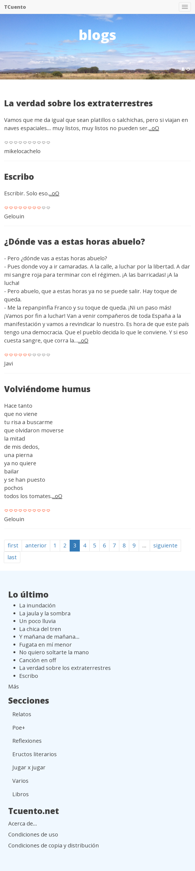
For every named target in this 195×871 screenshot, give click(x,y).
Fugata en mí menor (45, 644)
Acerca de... (22, 823)
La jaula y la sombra (44, 613)
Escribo (19, 176)
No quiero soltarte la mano (54, 652)
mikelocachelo (22, 151)
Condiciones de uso (33, 834)
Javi (8, 363)
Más (13, 686)
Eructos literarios (34, 754)
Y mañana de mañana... (49, 636)
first (13, 545)
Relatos (21, 714)
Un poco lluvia (37, 621)
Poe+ (18, 727)
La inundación (37, 605)
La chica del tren (40, 629)
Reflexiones (27, 740)
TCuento (15, 7)
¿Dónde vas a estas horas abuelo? (74, 241)
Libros (20, 794)
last (12, 557)
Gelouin (14, 216)
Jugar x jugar (29, 767)
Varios (20, 780)
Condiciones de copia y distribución (53, 845)
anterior (36, 545)
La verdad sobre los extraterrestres (78, 103)
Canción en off (37, 660)
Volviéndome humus (47, 389)
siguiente (165, 545)
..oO (154, 128)
